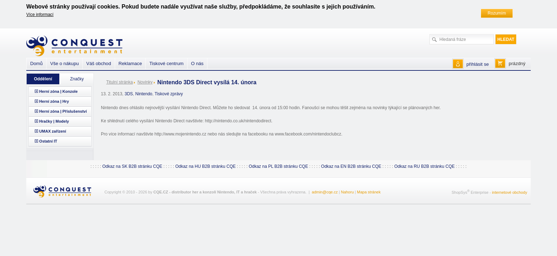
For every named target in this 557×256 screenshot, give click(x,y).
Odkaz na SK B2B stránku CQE (132, 166)
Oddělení (43, 78)
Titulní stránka (119, 82)
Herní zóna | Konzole (58, 91)
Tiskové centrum (166, 63)
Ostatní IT (48, 141)
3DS (129, 93)
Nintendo (143, 93)
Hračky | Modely (54, 121)
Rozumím (497, 13)
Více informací (40, 14)
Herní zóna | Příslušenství (63, 111)
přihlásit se (477, 64)
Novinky (145, 82)
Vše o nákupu (64, 63)
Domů (36, 63)
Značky (77, 78)
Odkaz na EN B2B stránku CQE (351, 166)
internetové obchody (509, 192)
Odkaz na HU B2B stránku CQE (205, 166)
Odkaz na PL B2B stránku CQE (278, 166)
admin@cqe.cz (325, 192)
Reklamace (130, 63)
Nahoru (347, 192)
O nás (197, 63)
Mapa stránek (369, 192)
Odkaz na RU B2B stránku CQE (424, 166)
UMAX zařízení (52, 131)
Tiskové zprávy (169, 93)
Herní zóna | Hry (54, 101)
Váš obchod (98, 63)
